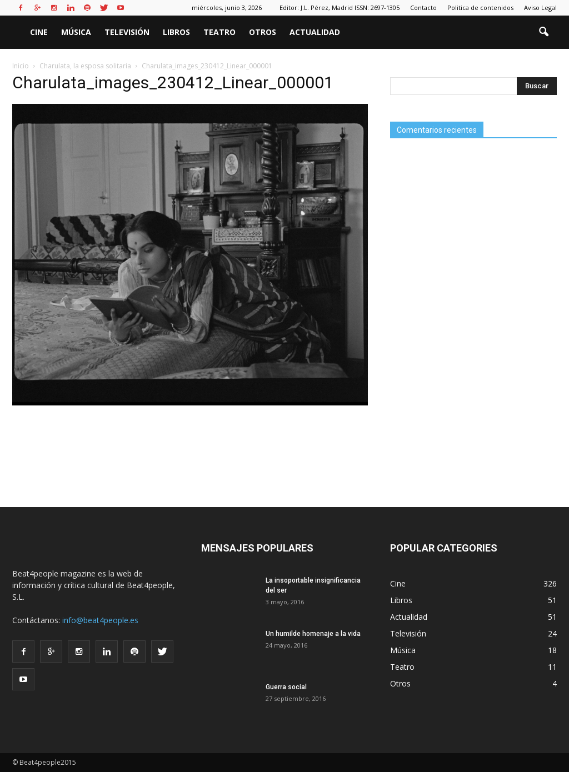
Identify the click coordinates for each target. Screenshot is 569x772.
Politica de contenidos (480, 7)
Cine (39, 32)
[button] (543, 32)
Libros (176, 32)
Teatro (219, 32)
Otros (262, 32)
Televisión (126, 32)
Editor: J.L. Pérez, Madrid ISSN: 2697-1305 (339, 7)
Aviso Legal (540, 7)
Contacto (423, 7)
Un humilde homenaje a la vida (313, 634)
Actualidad (315, 32)
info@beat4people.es (100, 620)
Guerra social (286, 687)
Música (76, 32)
